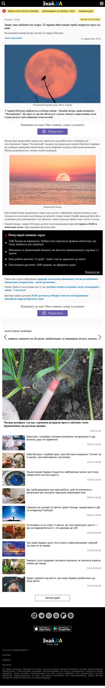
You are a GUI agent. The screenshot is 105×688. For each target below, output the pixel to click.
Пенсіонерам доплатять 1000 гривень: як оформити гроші (42, 264)
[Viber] (49, 616)
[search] (3, 3)
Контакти (6, 665)
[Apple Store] (42, 628)
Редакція (6, 660)
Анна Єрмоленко (13, 38)
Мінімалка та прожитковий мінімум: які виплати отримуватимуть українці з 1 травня (54, 252)
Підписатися (52, 131)
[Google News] (56, 616)
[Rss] (34, 616)
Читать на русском (90, 19)
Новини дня (86, 11)
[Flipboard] (63, 616)
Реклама (6, 655)
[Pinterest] (71, 616)
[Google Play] (62, 628)
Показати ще (92, 272)
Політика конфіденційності (15, 650)
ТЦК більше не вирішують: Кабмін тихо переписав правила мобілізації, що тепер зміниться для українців (52, 243)
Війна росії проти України (23, 11)
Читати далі (52, 597)
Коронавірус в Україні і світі (58, 11)
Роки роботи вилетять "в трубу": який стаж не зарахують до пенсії (47, 259)
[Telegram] (42, 616)
